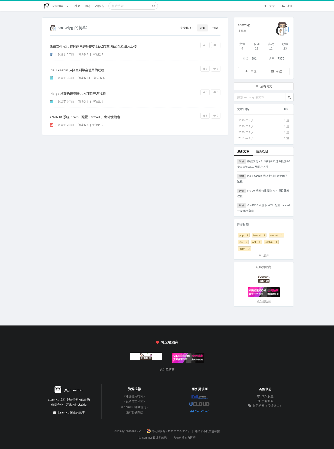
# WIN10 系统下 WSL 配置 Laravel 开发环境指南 (85, 117)
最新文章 (243, 151)
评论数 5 (99, 78)
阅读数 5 (83, 101)
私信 (276, 71)
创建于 (66, 54)
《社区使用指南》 (134, 396)
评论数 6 (97, 101)
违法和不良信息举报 (207, 431)
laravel (259, 235)
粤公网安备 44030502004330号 (168, 431)
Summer (147, 437)
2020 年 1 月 (263, 132)
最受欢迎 (262, 151)
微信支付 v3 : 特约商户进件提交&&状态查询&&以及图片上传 (93, 46)
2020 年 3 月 (263, 126)
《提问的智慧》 (134, 412)
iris (243, 241)
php (243, 235)
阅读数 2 (83, 54)
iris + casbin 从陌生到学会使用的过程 (77, 70)
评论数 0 (97, 124)
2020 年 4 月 (263, 120)
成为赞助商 (264, 301)
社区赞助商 (167, 342)
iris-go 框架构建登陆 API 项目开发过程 (78, 93)
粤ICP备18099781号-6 (127, 431)
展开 (263, 255)
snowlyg (244, 25)
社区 (78, 6)
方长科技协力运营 (184, 437)
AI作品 (99, 6)
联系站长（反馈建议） (265, 405)
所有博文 (263, 86)
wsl (256, 241)
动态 (88, 6)
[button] (289, 97)
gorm (244, 248)
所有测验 (265, 401)
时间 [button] (202, 28)
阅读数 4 (83, 124)
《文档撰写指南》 (134, 401)
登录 (269, 5)
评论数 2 (97, 54)
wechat (276, 235)
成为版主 (265, 396)
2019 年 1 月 (263, 138)
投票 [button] (215, 28)
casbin (271, 241)
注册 (287, 5)
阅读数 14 (84, 78)
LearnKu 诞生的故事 (71, 412)
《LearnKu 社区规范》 (134, 407)
